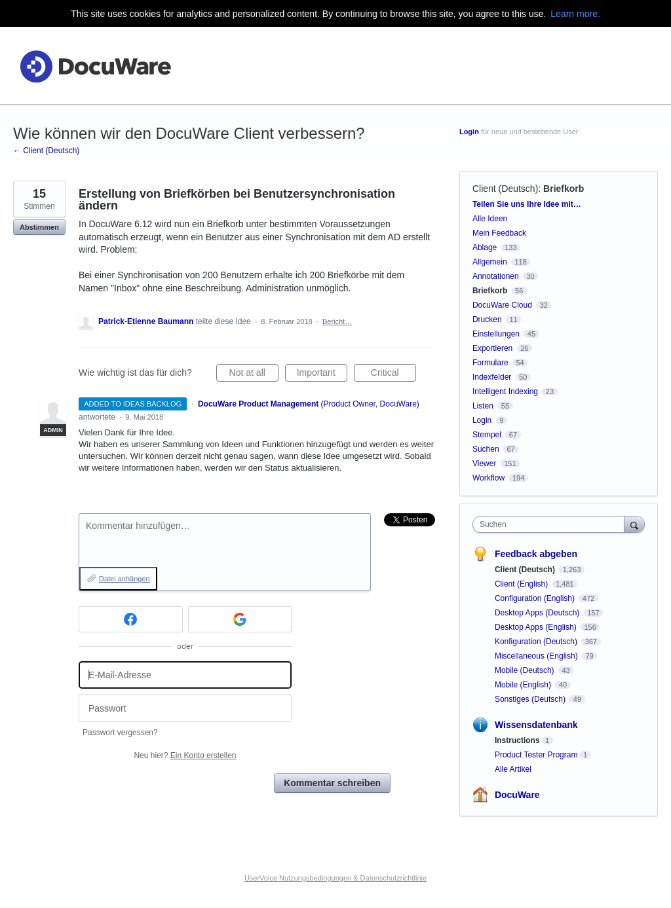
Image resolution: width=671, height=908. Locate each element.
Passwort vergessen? (120, 732)
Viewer (484, 463)
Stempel (486, 434)
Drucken (487, 319)
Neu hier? (185, 755)
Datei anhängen (124, 579)
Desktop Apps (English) (537, 627)
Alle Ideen (489, 218)
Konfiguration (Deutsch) (537, 641)
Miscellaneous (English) (537, 656)
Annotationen (495, 276)
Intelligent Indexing (505, 391)
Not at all (253, 374)
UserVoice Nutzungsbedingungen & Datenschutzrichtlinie (335, 878)
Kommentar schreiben (332, 783)
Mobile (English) (524, 684)
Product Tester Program (536, 754)
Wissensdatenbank (536, 724)
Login (469, 132)
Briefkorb (563, 188)
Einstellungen (496, 333)
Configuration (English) (536, 598)
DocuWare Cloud (502, 305)
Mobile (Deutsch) (525, 670)
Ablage (484, 247)
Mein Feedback (499, 233)
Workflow (488, 477)
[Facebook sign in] (131, 619)
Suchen (485, 449)
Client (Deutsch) (505, 188)
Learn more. (575, 14)
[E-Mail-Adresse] (185, 675)
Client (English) (522, 584)
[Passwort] (185, 708)
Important (322, 374)
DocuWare (517, 795)
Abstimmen (39, 227)
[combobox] (551, 524)
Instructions (517, 740)
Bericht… (337, 321)
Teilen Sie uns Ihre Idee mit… (526, 204)
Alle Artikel (513, 769)
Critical (393, 374)
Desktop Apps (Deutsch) (538, 612)
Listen (482, 405)
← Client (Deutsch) (46, 150)
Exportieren (492, 348)
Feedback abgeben (536, 554)
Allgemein (489, 261)
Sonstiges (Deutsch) (531, 699)
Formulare (490, 362)
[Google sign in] (240, 619)
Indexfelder (491, 377)
